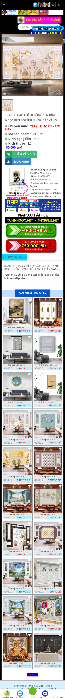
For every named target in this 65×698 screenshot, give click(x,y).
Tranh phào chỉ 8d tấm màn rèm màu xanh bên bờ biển (17, 514)
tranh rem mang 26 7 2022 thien (17, 402)
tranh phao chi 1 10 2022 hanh (48, 365)
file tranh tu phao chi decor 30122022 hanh (48, 327)
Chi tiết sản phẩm (14, 257)
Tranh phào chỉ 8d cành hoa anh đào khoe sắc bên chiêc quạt (17, 551)
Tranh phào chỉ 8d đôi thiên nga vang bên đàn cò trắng (17, 476)
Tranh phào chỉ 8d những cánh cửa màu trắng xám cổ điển (48, 588)
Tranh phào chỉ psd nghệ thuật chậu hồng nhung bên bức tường (48, 663)
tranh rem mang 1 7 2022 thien (48, 402)
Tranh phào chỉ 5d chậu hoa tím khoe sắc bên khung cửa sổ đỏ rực (48, 625)
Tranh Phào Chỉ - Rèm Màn (32, 127)
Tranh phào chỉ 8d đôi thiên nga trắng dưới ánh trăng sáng (17, 588)
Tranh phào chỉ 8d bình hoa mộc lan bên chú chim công (17, 439)
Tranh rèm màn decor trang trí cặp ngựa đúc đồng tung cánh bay (17, 663)
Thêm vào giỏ (20, 154)
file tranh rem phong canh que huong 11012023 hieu (17, 327)
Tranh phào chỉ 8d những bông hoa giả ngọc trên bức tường (48, 514)
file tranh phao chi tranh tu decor (17, 365)
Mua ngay (17, 161)
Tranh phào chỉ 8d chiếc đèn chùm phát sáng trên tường (48, 476)
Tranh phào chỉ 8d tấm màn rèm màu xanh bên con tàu (17, 625)
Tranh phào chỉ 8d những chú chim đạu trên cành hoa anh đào (48, 439)
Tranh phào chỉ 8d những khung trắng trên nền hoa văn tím (48, 551)
